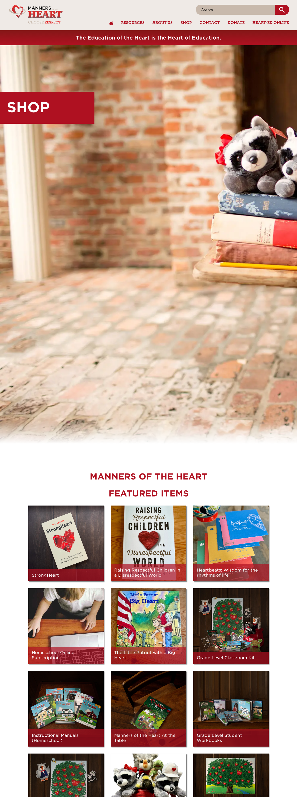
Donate (236, 22)
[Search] (235, 10)
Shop (186, 22)
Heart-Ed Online (270, 22)
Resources (133, 22)
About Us (162, 22)
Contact (210, 22)
